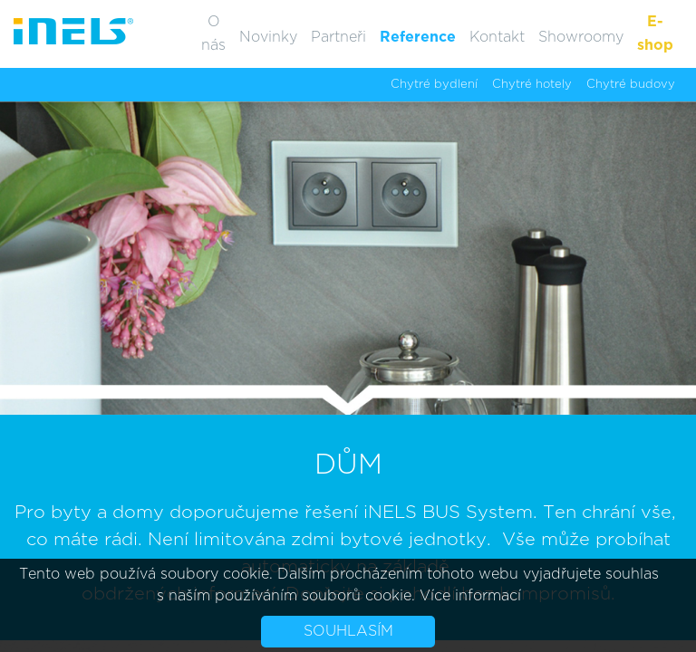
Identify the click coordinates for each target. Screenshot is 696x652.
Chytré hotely (532, 85)
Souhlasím (348, 631)
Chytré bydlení (434, 85)
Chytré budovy (630, 85)
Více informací (470, 596)
